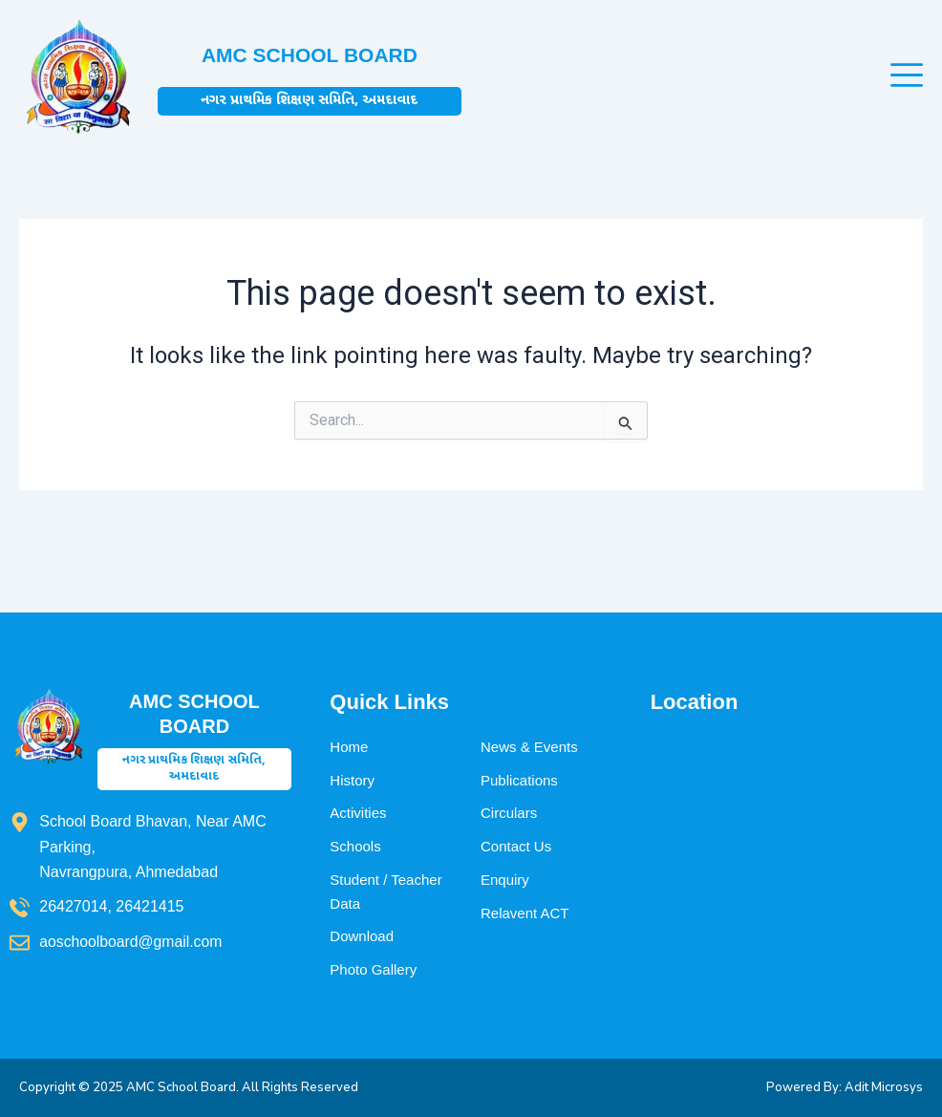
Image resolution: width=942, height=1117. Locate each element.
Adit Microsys (884, 1087)
